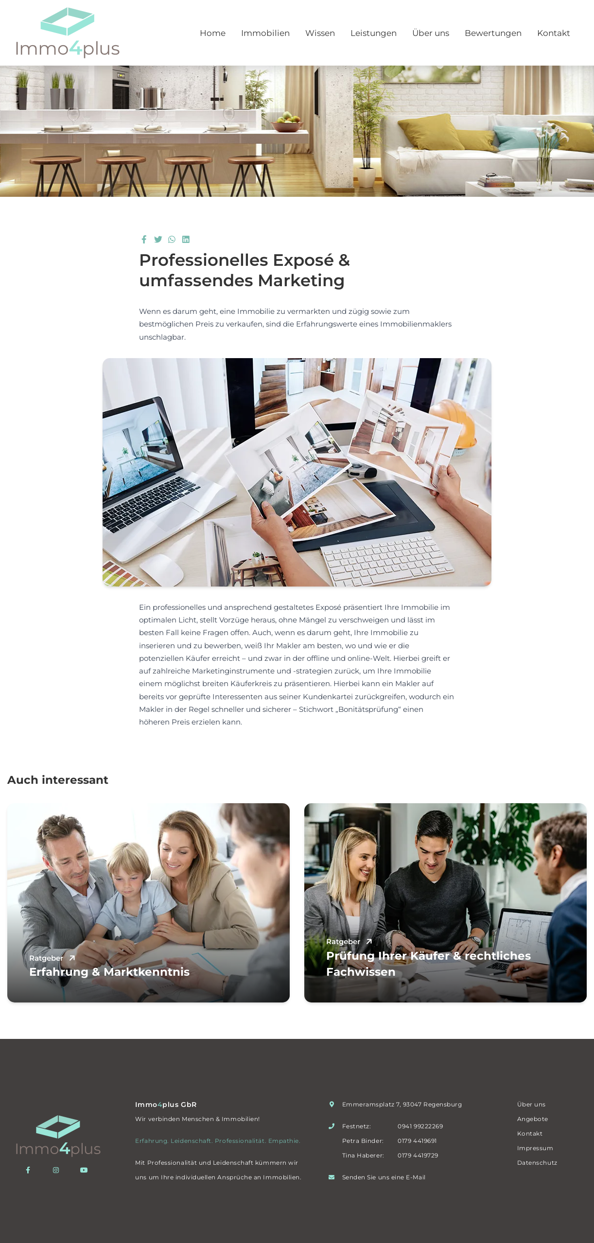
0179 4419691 (417, 1140)
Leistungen (373, 33)
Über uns (430, 33)
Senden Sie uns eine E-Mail (384, 1177)
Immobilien (265, 33)
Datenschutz (537, 1162)
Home (213, 33)
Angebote (532, 1118)
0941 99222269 (420, 1126)
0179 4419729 (418, 1155)
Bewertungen (493, 33)
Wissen (320, 33)
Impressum (535, 1148)
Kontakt (553, 33)
